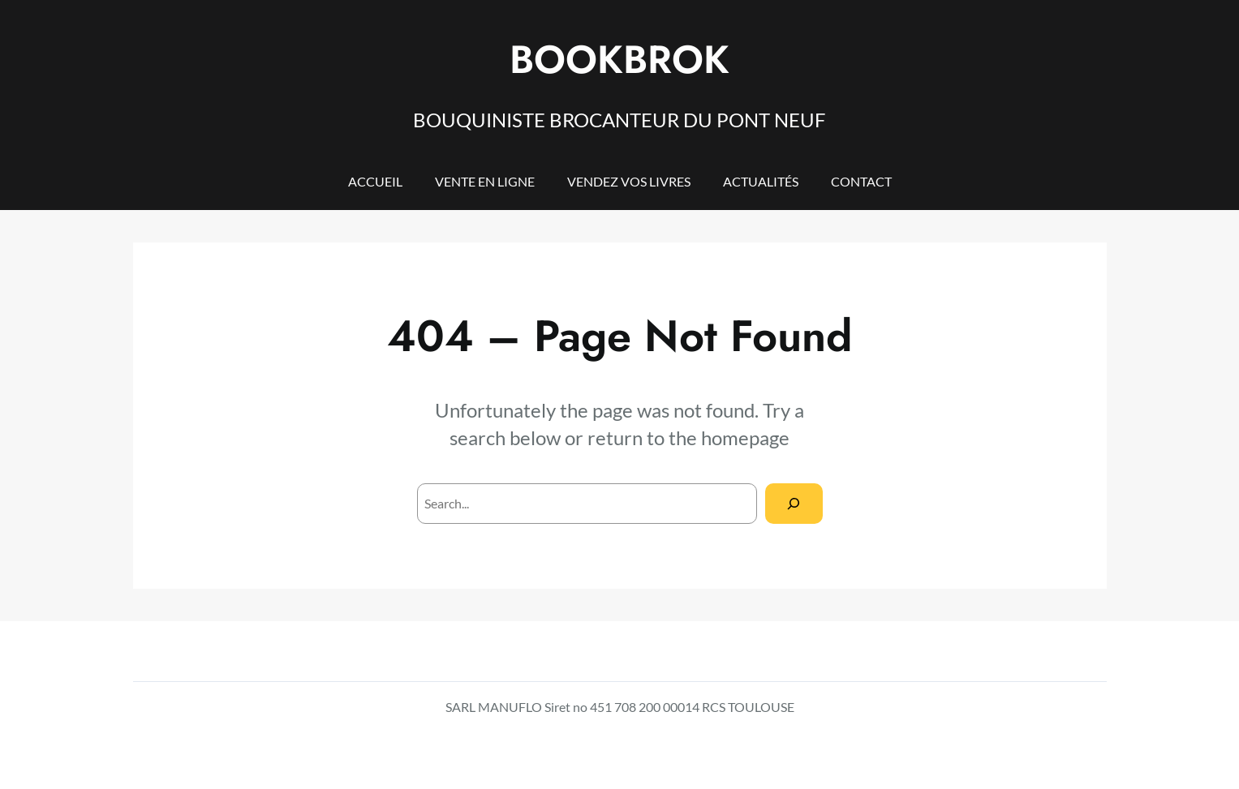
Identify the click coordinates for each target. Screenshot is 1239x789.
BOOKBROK (619, 60)
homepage (745, 437)
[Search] (794, 503)
